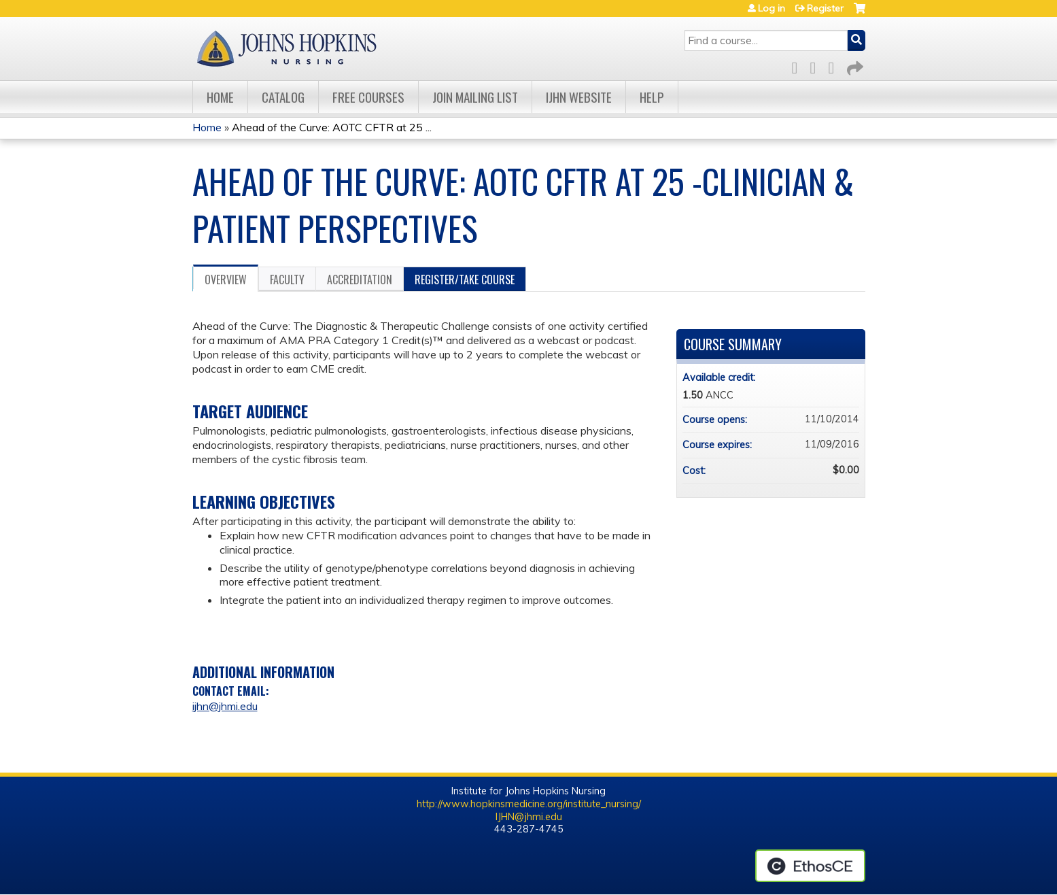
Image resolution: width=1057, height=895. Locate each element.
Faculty (287, 279)
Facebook (798, 65)
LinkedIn (835, 65)
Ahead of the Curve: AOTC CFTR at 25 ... (332, 127)
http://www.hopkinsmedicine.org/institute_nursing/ (529, 804)
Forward (854, 65)
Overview (226, 279)
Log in (771, 8)
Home (220, 97)
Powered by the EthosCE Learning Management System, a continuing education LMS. (810, 865)
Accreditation (359, 279)
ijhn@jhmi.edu (225, 706)
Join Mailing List (475, 97)
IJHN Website (579, 97)
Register (825, 8)
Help (652, 97)
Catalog (283, 97)
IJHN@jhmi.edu (529, 817)
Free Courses (368, 97)
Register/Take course (465, 279)
